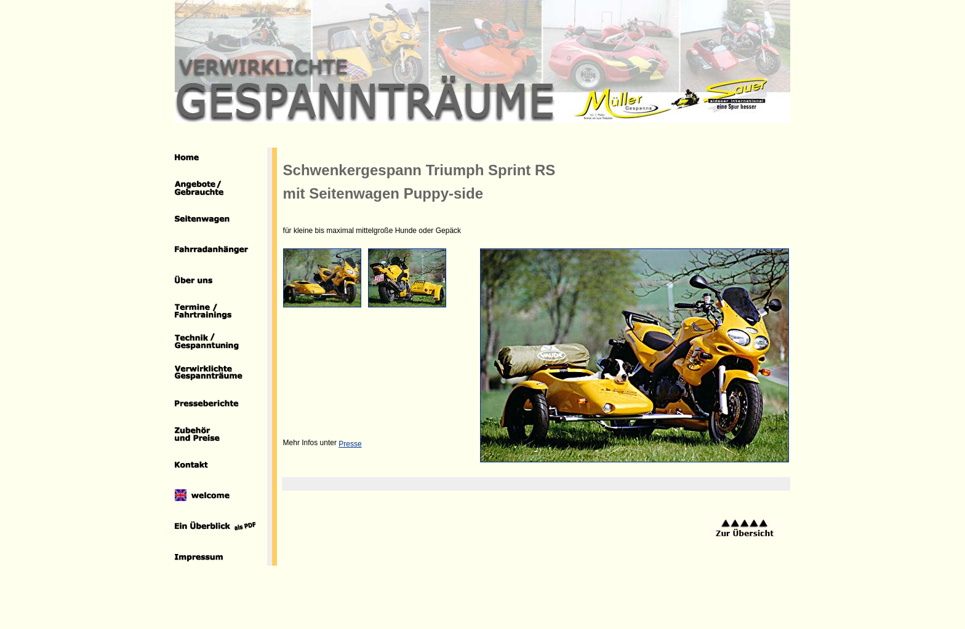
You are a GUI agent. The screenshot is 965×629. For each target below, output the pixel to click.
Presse (349, 444)
